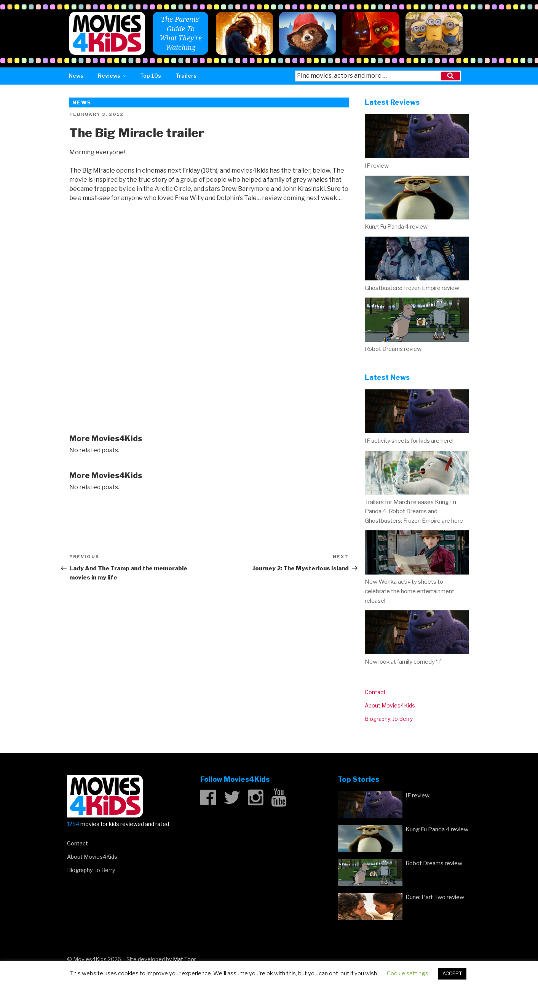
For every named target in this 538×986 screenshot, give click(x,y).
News (76, 75)
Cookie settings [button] (407, 973)
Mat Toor (184, 959)
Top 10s (150, 75)
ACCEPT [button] (452, 973)
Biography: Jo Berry (389, 718)
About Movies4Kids (390, 705)
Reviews (113, 75)
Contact (375, 692)
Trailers (186, 75)
